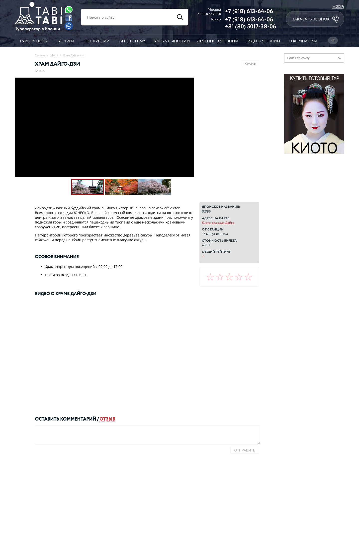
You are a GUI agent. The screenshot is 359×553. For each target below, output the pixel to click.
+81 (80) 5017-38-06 (250, 26)
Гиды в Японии (263, 40)
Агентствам (132, 40)
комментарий (78, 419)
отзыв (107, 419)
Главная (40, 55)
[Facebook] (69, 18)
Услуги (66, 40)
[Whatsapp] (69, 9)
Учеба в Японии (172, 40)
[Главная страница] (38, 23)
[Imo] (69, 26)
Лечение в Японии (218, 40)
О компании (303, 40)
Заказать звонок (311, 18)
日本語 (338, 6)
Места (54, 55)
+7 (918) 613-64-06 (249, 10)
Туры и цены (33, 40)
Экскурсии (97, 40)
